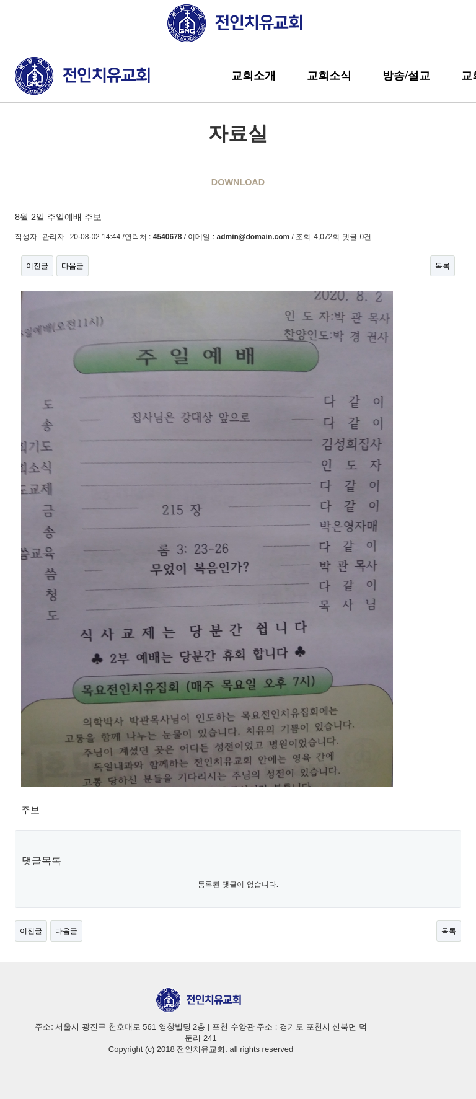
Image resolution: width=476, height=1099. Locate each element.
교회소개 (253, 75)
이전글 (37, 266)
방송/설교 (406, 75)
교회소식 (329, 75)
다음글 (72, 266)
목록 (442, 266)
